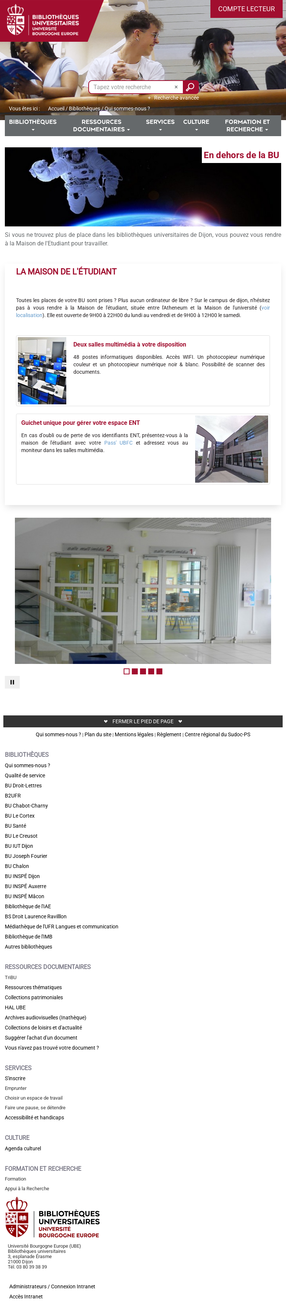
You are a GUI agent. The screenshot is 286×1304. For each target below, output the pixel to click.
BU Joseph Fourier (26, 856)
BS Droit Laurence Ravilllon (36, 916)
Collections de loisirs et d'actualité (43, 1028)
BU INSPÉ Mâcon (24, 896)
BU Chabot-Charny (26, 806)
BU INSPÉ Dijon (22, 876)
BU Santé (15, 826)
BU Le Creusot (21, 836)
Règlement (169, 734)
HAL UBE (15, 1007)
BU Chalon (17, 866)
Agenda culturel (23, 1148)
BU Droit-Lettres (23, 786)
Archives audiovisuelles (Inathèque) (45, 1018)
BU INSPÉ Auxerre (25, 886)
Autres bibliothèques (28, 947)
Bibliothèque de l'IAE (28, 906)
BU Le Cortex (20, 816)
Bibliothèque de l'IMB (29, 937)
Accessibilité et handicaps (34, 1117)
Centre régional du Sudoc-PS (217, 734)
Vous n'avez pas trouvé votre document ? (52, 1048)
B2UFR (13, 796)
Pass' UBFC (118, 443)
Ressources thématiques (33, 987)
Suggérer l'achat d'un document (41, 1038)
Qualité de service (25, 775)
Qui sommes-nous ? (58, 734)
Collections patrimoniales (34, 997)
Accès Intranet (26, 1297)
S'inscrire (15, 1078)
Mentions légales (134, 734)
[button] (246, 9)
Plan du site (98, 734)
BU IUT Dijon (19, 846)
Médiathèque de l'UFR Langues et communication (61, 927)
